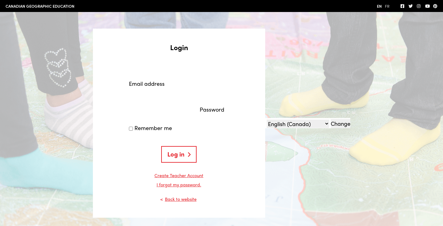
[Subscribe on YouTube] (427, 6)
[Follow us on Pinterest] (435, 6)
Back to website (181, 199)
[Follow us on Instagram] (419, 6)
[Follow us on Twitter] (411, 6)
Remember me (153, 128)
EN (379, 6)
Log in (176, 153)
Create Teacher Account (178, 175)
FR (387, 6)
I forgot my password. (179, 184)
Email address (147, 83)
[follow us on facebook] (403, 6)
